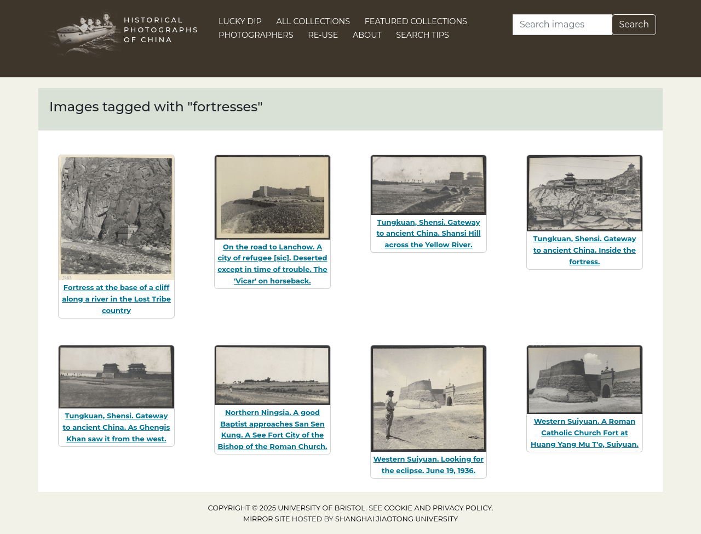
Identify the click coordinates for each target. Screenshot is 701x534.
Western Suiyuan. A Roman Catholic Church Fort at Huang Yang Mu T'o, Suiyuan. (585, 432)
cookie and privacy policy (438, 508)
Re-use (323, 35)
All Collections (313, 21)
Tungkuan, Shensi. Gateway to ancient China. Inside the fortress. (584, 250)
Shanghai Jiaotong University (396, 519)
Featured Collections (416, 21)
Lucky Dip (240, 21)
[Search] (562, 24)
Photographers (256, 35)
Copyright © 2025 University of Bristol (287, 508)
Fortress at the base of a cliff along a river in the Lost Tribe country (116, 299)
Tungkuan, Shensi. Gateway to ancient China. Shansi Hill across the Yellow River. (428, 233)
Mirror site (266, 519)
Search (634, 24)
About (367, 35)
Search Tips (422, 35)
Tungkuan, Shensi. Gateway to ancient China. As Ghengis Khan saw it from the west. (116, 427)
